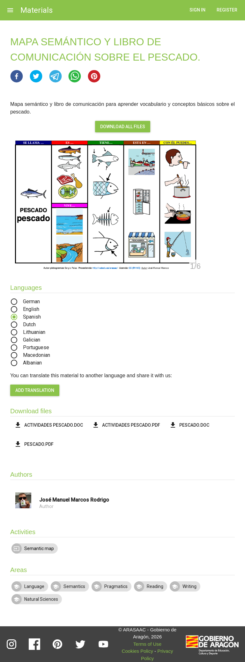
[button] (16, 76)
